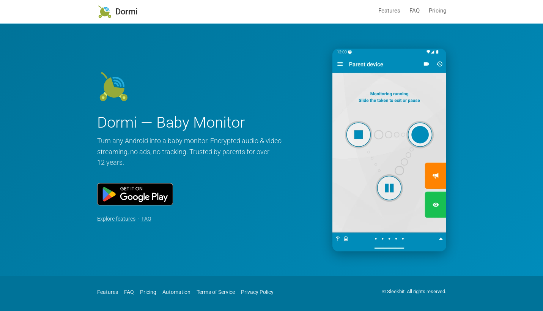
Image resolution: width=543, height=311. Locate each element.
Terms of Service (216, 292)
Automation (176, 292)
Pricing (437, 10)
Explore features (116, 219)
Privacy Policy (257, 292)
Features (389, 10)
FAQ (414, 10)
